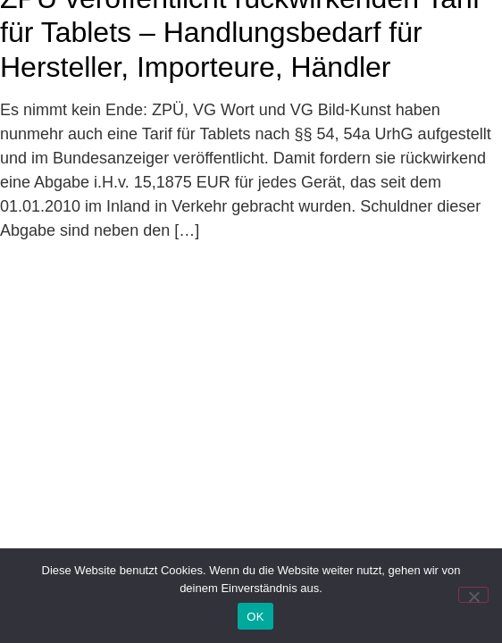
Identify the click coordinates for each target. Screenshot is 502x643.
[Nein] (473, 595)
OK (255, 616)
